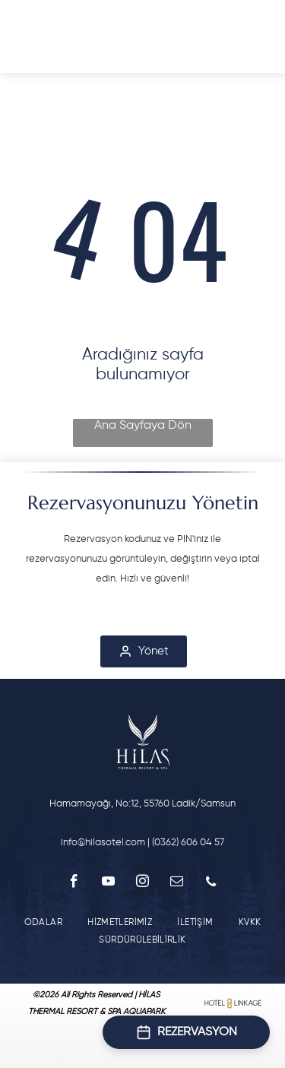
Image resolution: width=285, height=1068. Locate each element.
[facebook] (74, 883)
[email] (176, 883)
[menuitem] (43, 922)
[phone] (210, 883)
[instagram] (142, 883)
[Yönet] (144, 651)
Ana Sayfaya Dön (143, 426)
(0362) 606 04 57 (188, 843)
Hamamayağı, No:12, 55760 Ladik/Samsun (142, 804)
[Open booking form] (186, 1032)
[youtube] (108, 883)
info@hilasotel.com (103, 843)
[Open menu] (32, 36)
